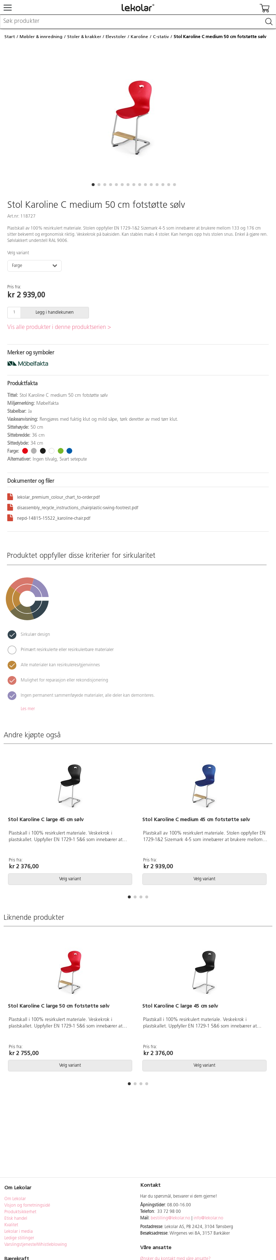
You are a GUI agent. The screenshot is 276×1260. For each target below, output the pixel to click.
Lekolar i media (18, 1232)
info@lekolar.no (208, 1218)
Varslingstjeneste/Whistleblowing (35, 1245)
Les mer (28, 709)
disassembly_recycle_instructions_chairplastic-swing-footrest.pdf (72, 507)
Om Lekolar (15, 1199)
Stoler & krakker (84, 36)
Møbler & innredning (41, 36)
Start (9, 36)
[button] (93, 184)
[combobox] (138, 22)
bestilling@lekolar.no (170, 1218)
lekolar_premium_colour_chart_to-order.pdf (53, 496)
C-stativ (161, 36)
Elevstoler (116, 36)
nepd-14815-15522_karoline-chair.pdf (48, 517)
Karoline (139, 36)
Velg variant (18, 253)
